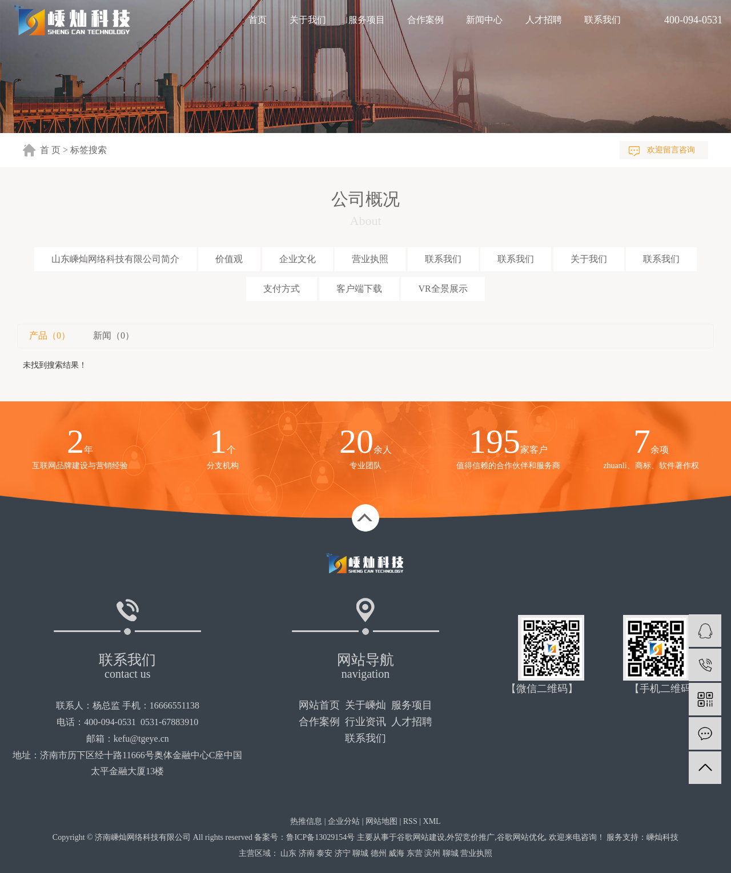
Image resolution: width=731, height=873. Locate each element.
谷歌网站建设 (421, 837)
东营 (415, 853)
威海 (396, 853)
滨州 (432, 853)
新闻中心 (484, 20)
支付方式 (281, 288)
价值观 (229, 259)
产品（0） (49, 335)
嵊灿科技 (662, 837)
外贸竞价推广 (471, 837)
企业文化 (297, 259)
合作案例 (425, 20)
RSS (410, 821)
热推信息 (306, 821)
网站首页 (319, 705)
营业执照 (370, 259)
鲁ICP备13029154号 (320, 837)
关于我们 (308, 20)
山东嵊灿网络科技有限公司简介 (115, 259)
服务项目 (366, 20)
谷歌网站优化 (521, 837)
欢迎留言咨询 (671, 150)
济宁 (343, 853)
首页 (257, 20)
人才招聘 (543, 20)
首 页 (50, 150)
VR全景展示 (442, 288)
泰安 (324, 853)
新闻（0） (113, 335)
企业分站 (344, 821)
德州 (379, 853)
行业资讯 (365, 721)
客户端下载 (359, 288)
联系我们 (602, 20)
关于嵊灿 (365, 705)
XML (432, 821)
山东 (288, 853)
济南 (307, 853)
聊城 (360, 853)
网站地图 (381, 821)
